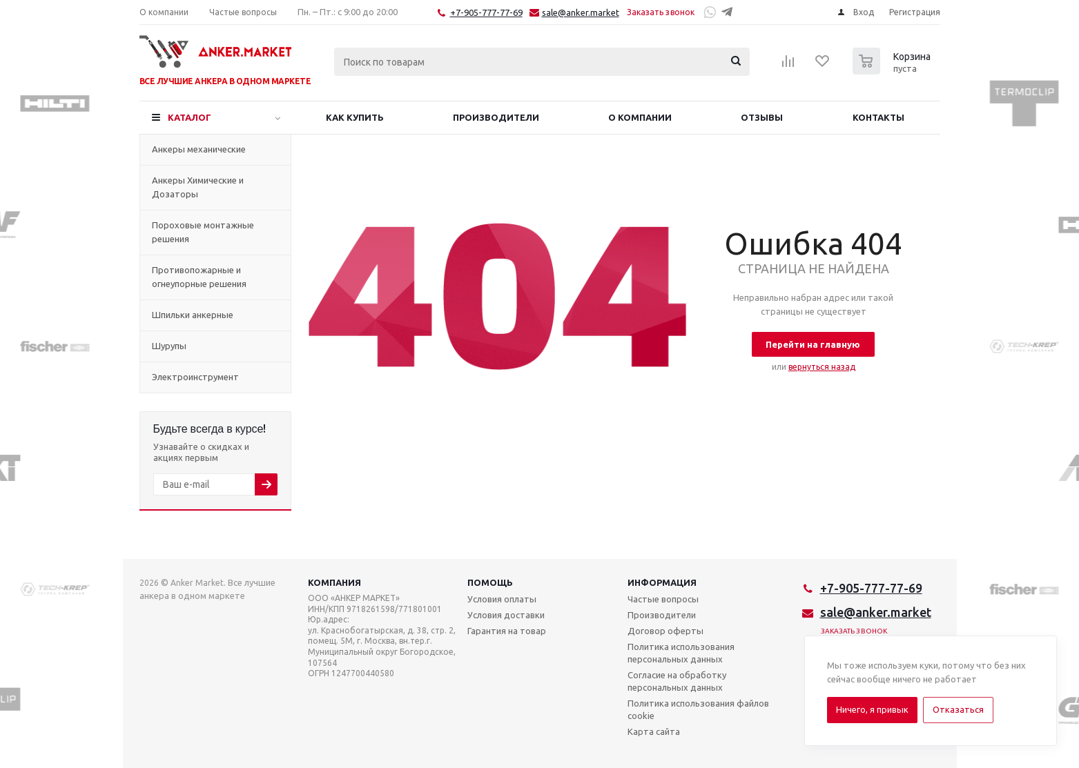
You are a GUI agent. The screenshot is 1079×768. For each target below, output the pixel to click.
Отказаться (958, 709)
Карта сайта (654, 731)
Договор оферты (665, 631)
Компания (334, 582)
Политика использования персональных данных (681, 653)
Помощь (490, 582)
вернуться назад (821, 366)
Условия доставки (506, 615)
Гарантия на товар (506, 631)
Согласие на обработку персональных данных (677, 681)
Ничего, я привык (872, 709)
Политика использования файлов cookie (698, 709)
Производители (662, 615)
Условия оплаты (501, 599)
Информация (662, 582)
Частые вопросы (663, 599)
